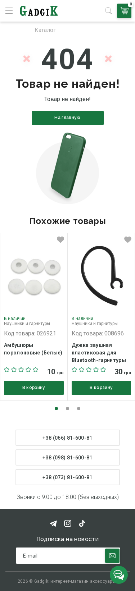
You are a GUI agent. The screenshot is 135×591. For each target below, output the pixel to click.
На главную (67, 117)
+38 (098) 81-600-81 (67, 458)
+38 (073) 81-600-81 (67, 477)
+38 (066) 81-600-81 (67, 438)
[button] (56, 408)
